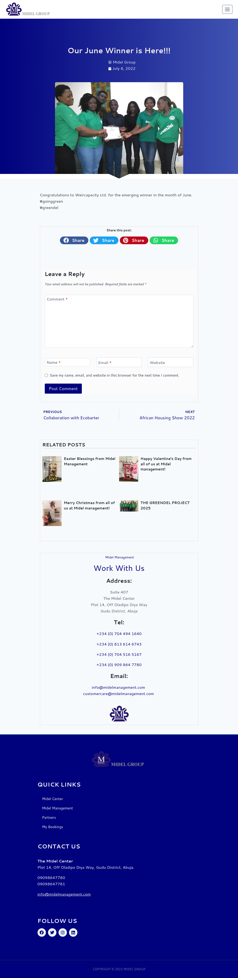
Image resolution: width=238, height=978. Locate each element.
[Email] (119, 362)
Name (54, 362)
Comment (57, 299)
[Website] (170, 362)
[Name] (67, 362)
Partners (49, 817)
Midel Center (52, 798)
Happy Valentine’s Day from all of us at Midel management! (166, 464)
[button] (74, 240)
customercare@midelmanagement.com (119, 693)
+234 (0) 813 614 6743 (119, 644)
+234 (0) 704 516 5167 (119, 654)
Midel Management (57, 808)
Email (105, 362)
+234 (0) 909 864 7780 (119, 664)
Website (157, 362)
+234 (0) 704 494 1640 (119, 633)
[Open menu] (227, 9)
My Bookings (52, 826)
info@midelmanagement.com (119, 687)
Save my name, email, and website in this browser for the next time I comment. (114, 375)
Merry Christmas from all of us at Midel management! (89, 505)
